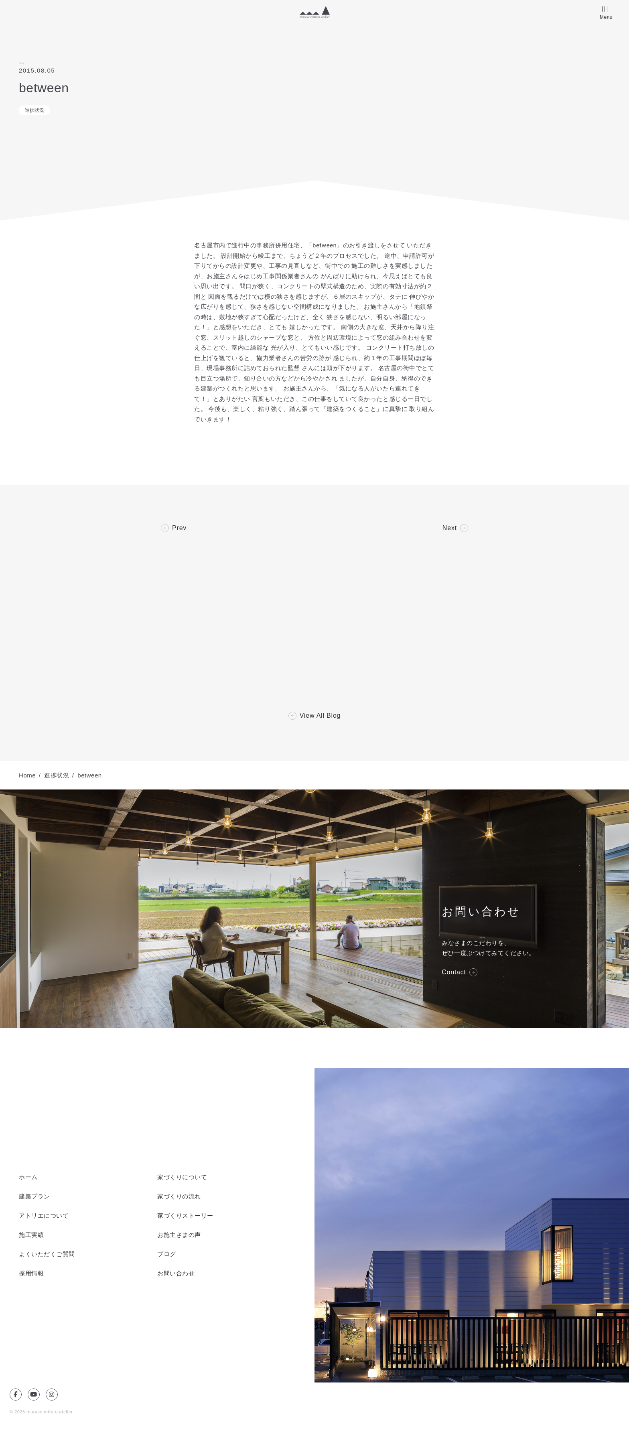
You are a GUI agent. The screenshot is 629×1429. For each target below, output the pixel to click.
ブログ (166, 1254)
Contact (454, 972)
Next (449, 528)
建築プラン (34, 1196)
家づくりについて (182, 1177)
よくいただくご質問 (47, 1254)
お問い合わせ (176, 1273)
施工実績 (31, 1235)
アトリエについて (44, 1215)
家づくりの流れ (179, 1196)
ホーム (28, 1177)
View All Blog (320, 715)
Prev (179, 528)
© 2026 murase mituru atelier (41, 1412)
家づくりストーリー (185, 1215)
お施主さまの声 (179, 1235)
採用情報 (31, 1273)
